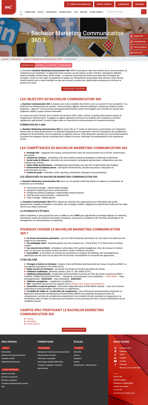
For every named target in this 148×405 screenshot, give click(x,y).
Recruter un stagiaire (9, 380)
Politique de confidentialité (123, 383)
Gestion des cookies (120, 386)
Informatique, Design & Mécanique (50, 362)
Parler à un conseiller (78, 4)
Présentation (27, 65)
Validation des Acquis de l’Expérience (87, 284)
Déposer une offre (8, 374)
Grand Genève (33, 324)
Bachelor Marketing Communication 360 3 (43, 59)
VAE (3, 387)
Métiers (83, 12)
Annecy (30, 319)
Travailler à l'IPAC (8, 358)
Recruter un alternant (9, 377)
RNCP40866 (111, 276)
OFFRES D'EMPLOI (96, 12)
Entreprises (51, 12)
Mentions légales (119, 380)
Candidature (123, 4)
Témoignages (65, 65)
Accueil (5, 59)
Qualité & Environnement (11, 362)
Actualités (51, 65)
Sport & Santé (43, 368)
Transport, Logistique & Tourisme (50, 365)
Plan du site (117, 377)
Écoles (41, 12)
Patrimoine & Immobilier (47, 358)
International (65, 12)
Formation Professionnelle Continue (15, 383)
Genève (76, 362)
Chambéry (31, 321)
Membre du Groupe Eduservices (13, 355)
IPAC (76, 12)
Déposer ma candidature (74, 330)
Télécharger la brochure (74, 89)
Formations (30, 12)
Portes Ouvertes (104, 4)
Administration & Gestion (47, 355)
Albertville (77, 352)
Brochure (139, 4)
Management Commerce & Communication (53, 352)
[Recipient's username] (123, 11)
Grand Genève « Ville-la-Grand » (85, 365)
